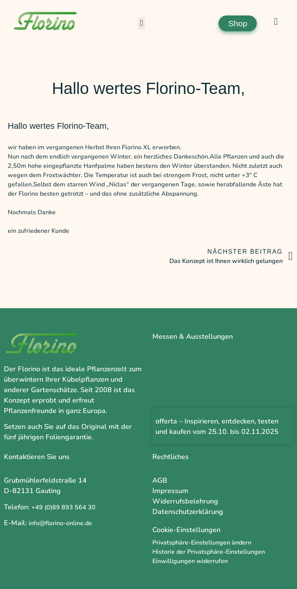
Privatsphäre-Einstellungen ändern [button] (201, 542)
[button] (141, 23)
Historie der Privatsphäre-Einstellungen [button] (208, 552)
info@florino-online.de (60, 523)
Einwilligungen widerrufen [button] (190, 561)
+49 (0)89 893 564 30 (63, 507)
